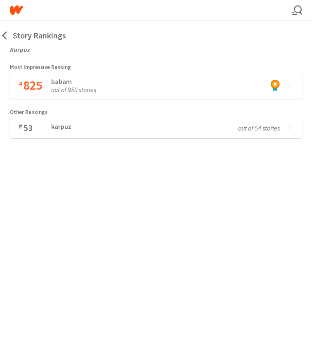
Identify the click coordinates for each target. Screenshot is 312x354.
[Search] (297, 10)
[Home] (151, 10)
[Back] (4, 35)
